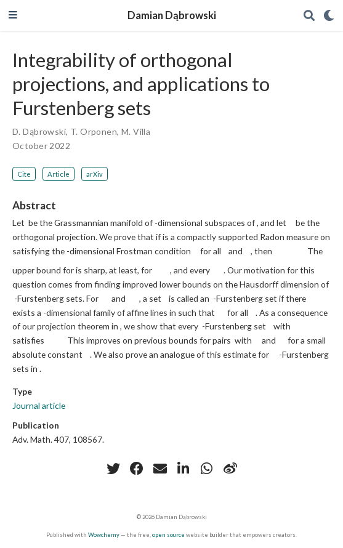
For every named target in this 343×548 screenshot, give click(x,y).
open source (168, 534)
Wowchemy (103, 534)
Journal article (38, 405)
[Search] (309, 16)
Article (58, 174)
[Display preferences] (328, 16)
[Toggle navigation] (13, 16)
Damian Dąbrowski (171, 15)
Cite (24, 174)
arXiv (94, 174)
